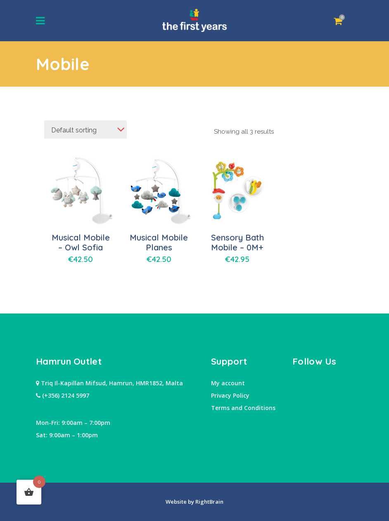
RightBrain (208, 501)
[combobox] (85, 129)
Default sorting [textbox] (74, 130)
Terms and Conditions (243, 408)
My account (228, 383)
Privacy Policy (230, 395)
